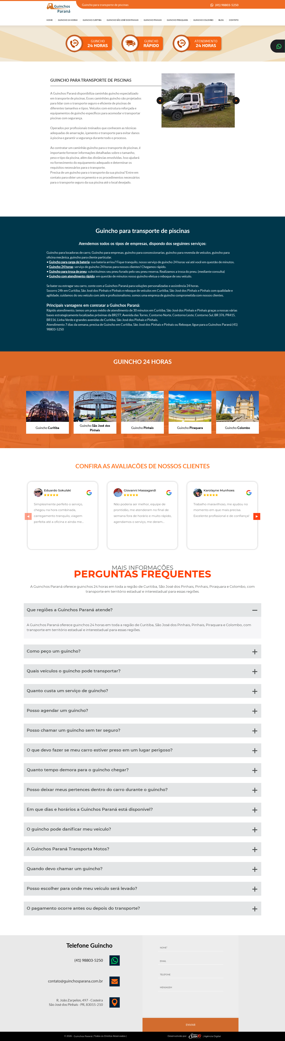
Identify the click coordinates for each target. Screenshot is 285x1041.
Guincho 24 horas (61, 267)
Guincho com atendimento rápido (72, 276)
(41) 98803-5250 (226, 5)
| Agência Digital (204, 1036)
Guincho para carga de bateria (69, 262)
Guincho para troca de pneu (67, 271)
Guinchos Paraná (83, 1036)
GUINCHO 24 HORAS (142, 361)
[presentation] (191, 1005)
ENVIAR (190, 1024)
